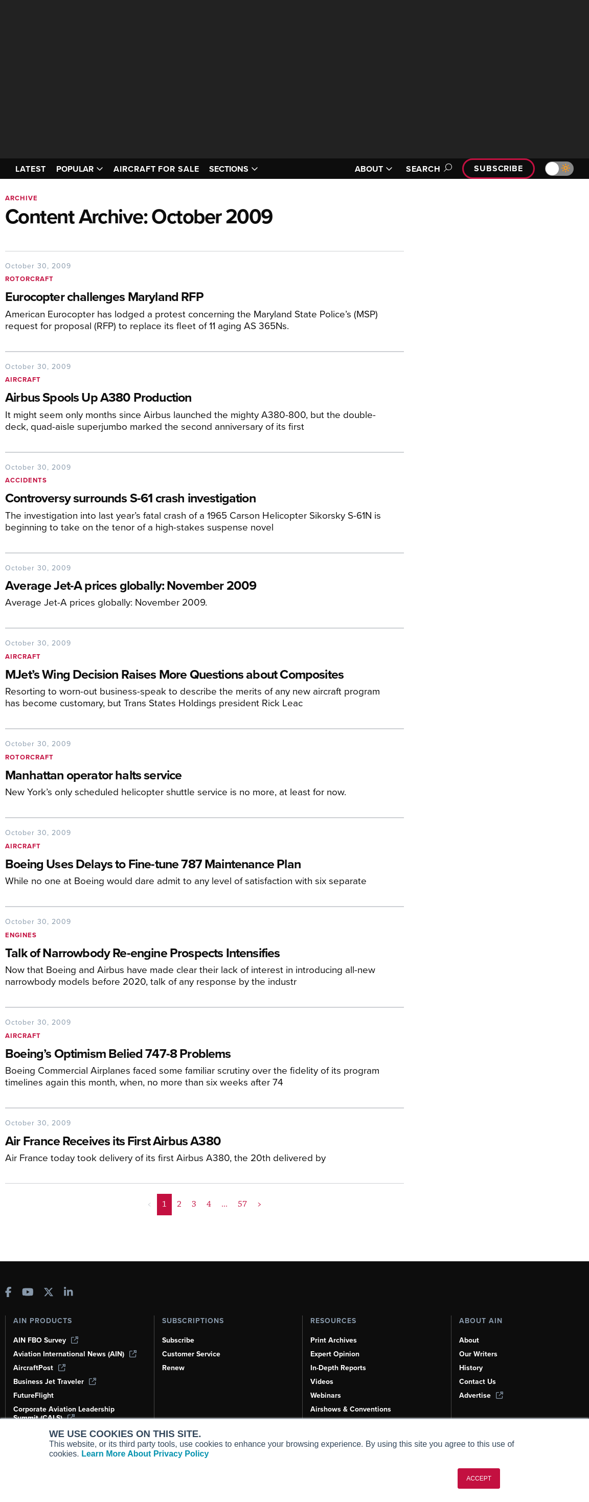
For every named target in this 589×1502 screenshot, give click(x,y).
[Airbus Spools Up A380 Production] (197, 398)
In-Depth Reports (338, 1368)
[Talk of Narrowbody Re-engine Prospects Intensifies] (197, 953)
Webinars (325, 1395)
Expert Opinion (334, 1354)
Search (427, 169)
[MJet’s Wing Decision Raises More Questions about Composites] (197, 675)
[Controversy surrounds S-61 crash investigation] (204, 499)
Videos (321, 1381)
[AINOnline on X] (48, 1293)
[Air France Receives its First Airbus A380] (204, 1142)
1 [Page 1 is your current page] (164, 1204)
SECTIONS (233, 169)
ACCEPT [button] (478, 1478)
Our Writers (478, 1354)
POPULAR (79, 169)
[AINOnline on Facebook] (8, 1293)
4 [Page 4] (209, 1204)
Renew (173, 1368)
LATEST (30, 169)
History (471, 1368)
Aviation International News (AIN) (75, 1354)
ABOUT (374, 169)
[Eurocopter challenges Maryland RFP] (204, 297)
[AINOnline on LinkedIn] (68, 1293)
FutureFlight (33, 1395)
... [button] (224, 1204)
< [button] (149, 1204)
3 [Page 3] (194, 1204)
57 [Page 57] (242, 1204)
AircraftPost (39, 1368)
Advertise (481, 1395)
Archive (21, 198)
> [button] (259, 1204)
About (469, 1340)
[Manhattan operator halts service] (204, 776)
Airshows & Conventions (350, 1409)
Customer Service (191, 1354)
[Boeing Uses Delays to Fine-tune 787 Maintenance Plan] (197, 865)
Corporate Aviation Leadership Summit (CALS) (64, 1413)
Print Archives (333, 1340)
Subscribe (498, 168)
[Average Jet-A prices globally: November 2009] (204, 586)
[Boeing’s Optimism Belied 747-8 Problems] (197, 1054)
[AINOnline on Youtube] (28, 1293)
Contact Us (477, 1381)
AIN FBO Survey (45, 1340)
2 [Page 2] (179, 1204)
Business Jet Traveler (54, 1381)
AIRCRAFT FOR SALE (156, 169)
